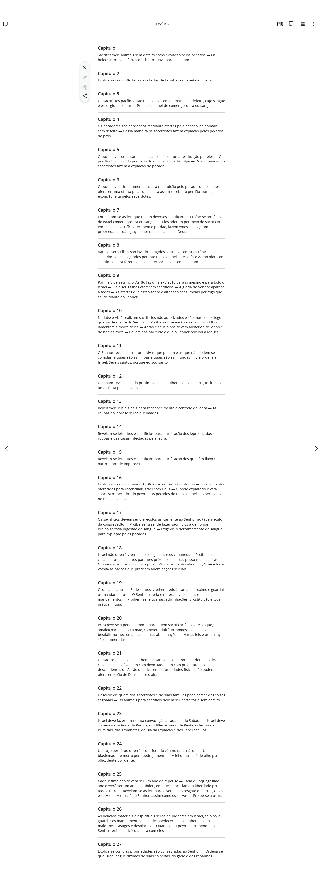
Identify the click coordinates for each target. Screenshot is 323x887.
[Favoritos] (291, 23)
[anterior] (7, 449)
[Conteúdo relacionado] (302, 23)
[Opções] (313, 23)
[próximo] (316, 449)
